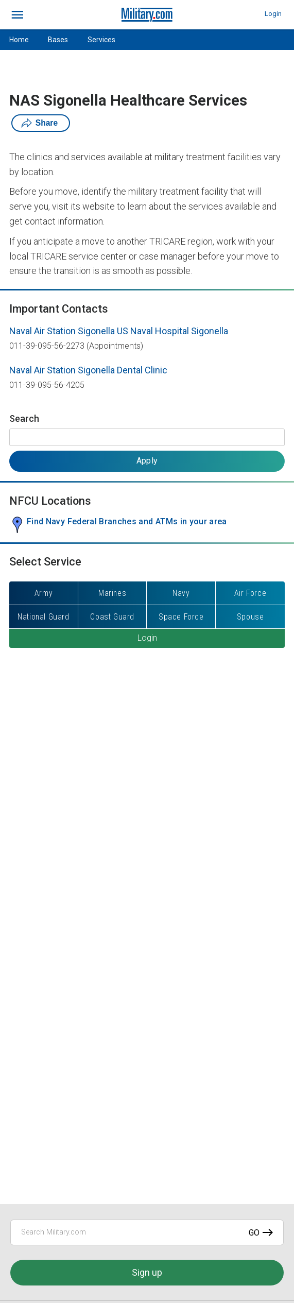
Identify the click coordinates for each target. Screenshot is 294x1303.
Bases (58, 40)
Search (24, 418)
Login (273, 14)
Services (101, 40)
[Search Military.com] (147, 1232)
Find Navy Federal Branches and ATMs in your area (127, 521)
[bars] (17, 15)
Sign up (147, 1272)
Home (19, 40)
